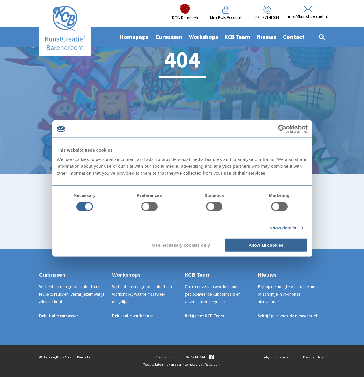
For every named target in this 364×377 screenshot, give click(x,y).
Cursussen (168, 36)
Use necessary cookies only (181, 244)
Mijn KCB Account (226, 17)
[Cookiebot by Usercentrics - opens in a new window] (282, 129)
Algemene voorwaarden (281, 357)
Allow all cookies (266, 244)
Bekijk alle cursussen (59, 315)
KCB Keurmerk (185, 17)
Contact (294, 36)
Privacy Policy (313, 357)
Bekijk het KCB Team (204, 315)
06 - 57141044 (267, 17)
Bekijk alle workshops (133, 315)
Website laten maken (158, 364)
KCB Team (237, 36)
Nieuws (266, 36)
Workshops (203, 36)
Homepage (134, 36)
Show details (282, 227)
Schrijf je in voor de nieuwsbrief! (288, 315)
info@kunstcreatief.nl (308, 16)
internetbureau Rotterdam (201, 364)
